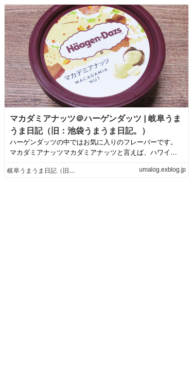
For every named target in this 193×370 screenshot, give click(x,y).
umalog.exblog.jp (162, 169)
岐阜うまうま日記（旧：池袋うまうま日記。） (72, 170)
